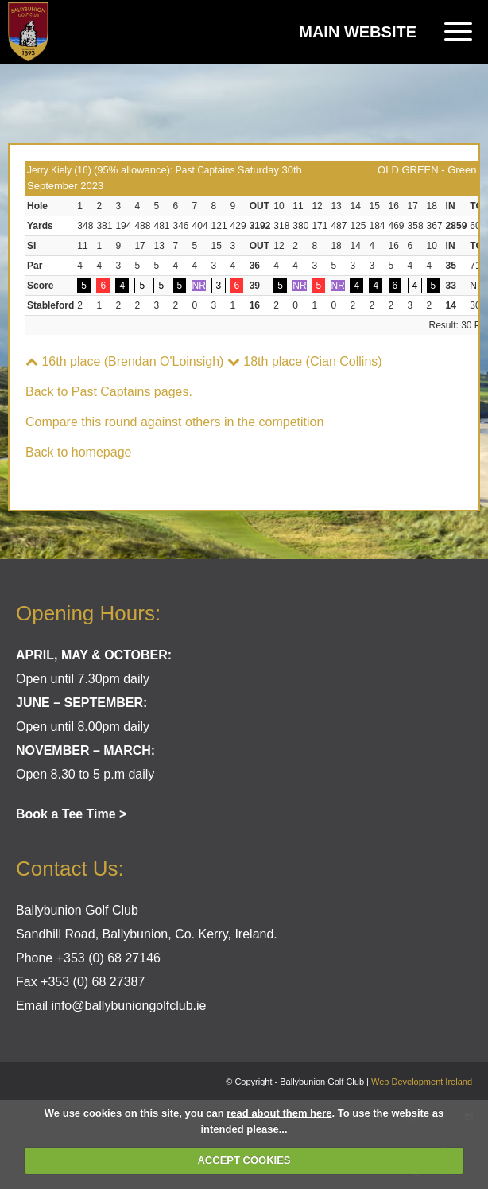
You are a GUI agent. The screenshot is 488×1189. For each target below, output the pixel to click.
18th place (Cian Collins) (304, 361)
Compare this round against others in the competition (174, 422)
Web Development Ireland (421, 1081)
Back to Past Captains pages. (108, 391)
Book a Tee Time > (71, 814)
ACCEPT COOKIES (243, 1160)
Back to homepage (78, 452)
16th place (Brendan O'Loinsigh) (124, 361)
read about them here (279, 1113)
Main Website (357, 32)
